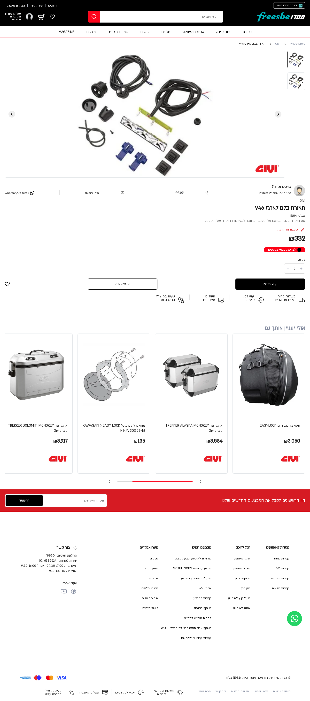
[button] (269, 404)
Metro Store (297, 43)
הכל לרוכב (243, 547)
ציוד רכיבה (223, 32)
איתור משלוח (150, 598)
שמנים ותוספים (118, 32)
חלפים (166, 32)
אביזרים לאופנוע (193, 32)
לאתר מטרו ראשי (286, 5)
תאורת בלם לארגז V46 (252, 43)
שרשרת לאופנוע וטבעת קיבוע (193, 558)
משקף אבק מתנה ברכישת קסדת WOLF (186, 628)
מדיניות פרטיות (240, 691)
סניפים (154, 558)
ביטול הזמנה (150, 608)
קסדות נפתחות (280, 578)
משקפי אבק (242, 578)
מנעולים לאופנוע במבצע (196, 578)
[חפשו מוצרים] (169, 17)
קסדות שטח (281, 558)
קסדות (247, 32)
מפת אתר (205, 691)
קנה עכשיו (270, 284)
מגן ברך (245, 588)
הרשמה (16, 19)
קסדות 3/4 (282, 568)
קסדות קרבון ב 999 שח (196, 638)
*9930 (179, 193)
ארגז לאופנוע (242, 558)
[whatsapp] (19, 193)
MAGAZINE (66, 32)
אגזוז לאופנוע (241, 608)
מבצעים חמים (201, 547)
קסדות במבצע (202, 598)
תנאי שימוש (261, 691)
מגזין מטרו (151, 568)
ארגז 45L (205, 588)
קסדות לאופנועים (277, 547)
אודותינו (153, 578)
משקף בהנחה (202, 608)
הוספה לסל (122, 284)
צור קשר (221, 691)
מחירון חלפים (149, 588)
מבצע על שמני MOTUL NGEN (192, 568)
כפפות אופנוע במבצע (197, 618)
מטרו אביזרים (149, 547)
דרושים (52, 6)
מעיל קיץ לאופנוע (239, 598)
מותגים (91, 32)
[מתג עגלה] (41, 16)
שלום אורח (13, 13)
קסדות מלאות (280, 588)
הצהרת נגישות (16, 6)
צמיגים (144, 32)
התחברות (15, 16)
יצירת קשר (36, 6)
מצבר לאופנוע (241, 568)
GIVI (277, 43)
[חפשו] (94, 17)
